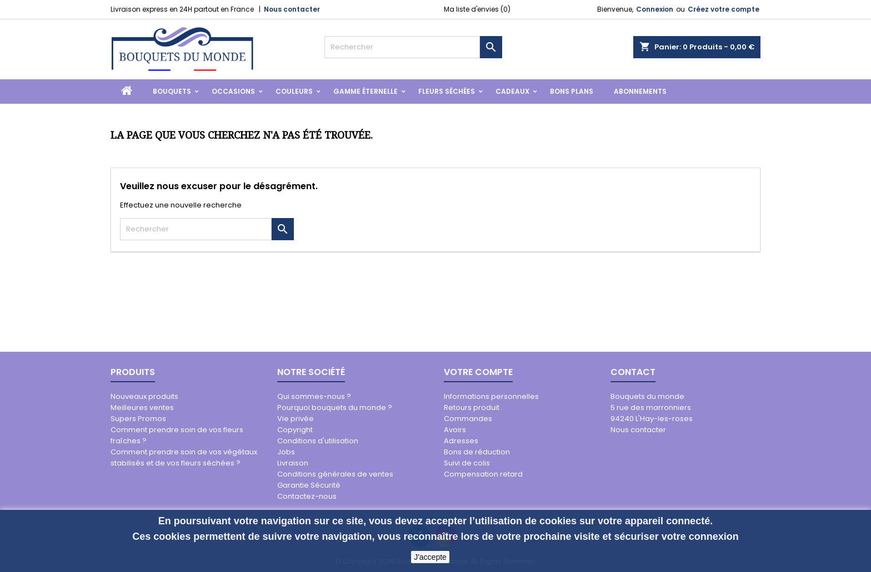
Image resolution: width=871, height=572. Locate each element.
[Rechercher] (402, 47)
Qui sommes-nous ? (314, 396)
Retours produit (471, 407)
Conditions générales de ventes (335, 474)
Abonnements (640, 91)
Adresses (461, 441)
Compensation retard (483, 474)
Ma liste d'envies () (477, 9)
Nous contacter (292, 9)
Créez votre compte (723, 9)
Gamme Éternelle (365, 91)
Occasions (233, 91)
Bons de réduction (477, 452)
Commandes (468, 418)
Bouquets (172, 91)
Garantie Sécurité (309, 485)
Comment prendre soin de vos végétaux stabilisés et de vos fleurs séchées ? (184, 457)
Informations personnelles (491, 396)
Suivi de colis (467, 463)
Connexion (654, 9)
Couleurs (294, 91)
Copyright (295, 429)
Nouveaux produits (144, 396)
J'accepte (430, 557)
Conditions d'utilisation (317, 441)
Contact (632, 372)
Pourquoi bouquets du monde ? (334, 407)
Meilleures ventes (142, 407)
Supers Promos (138, 418)
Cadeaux (512, 91)
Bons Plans (571, 91)
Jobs (286, 452)
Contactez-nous (307, 496)
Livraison (292, 463)
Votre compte (478, 372)
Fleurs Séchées (446, 91)
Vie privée (295, 418)
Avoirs (455, 429)
